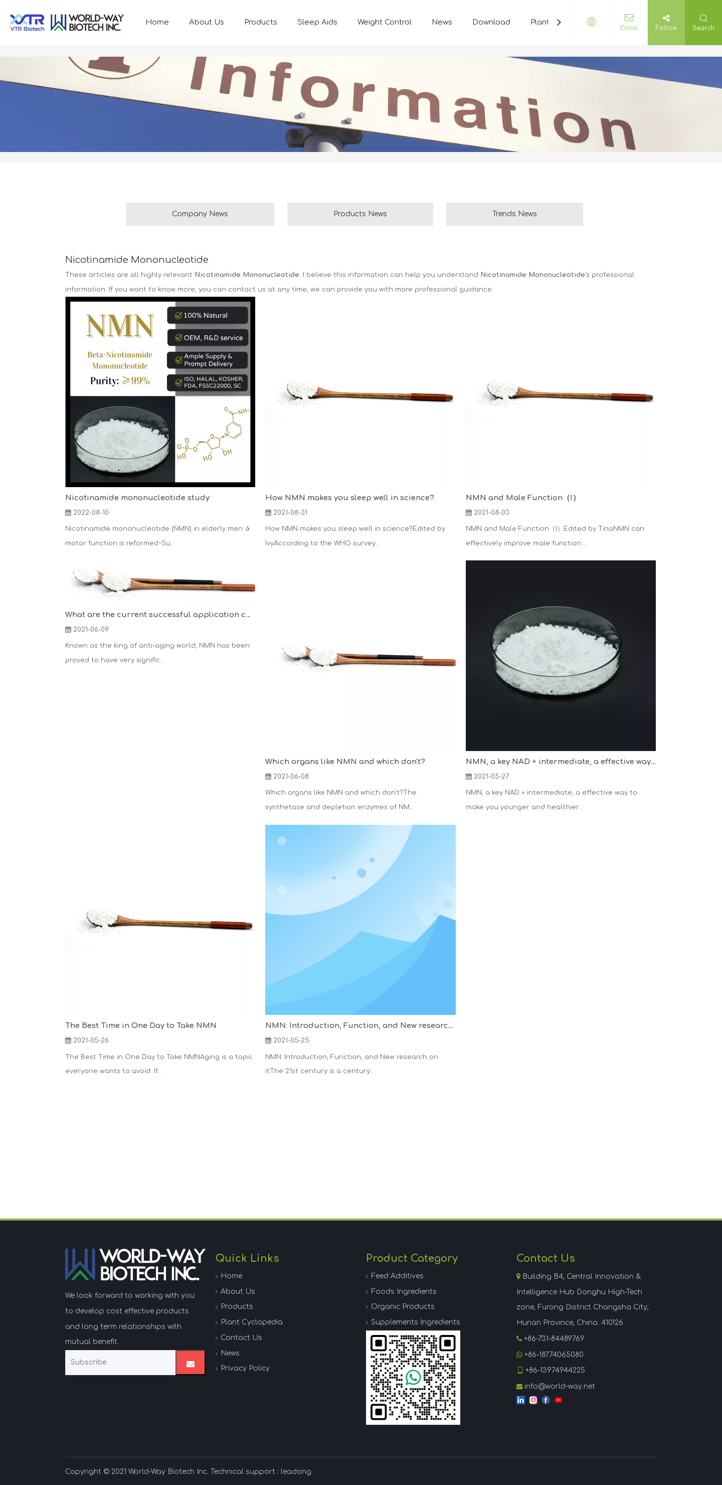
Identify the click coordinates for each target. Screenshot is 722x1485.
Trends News (514, 214)
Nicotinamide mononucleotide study (137, 498)
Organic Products (403, 1306)
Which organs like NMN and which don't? (345, 762)
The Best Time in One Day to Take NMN (141, 1025)
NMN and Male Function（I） (523, 498)
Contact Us (241, 1338)
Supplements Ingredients (415, 1322)
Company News (200, 214)
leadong (296, 1471)
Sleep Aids (317, 22)
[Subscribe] (118, 1363)
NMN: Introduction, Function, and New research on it (360, 1025)
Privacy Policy (245, 1368)
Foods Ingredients (404, 1291)
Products (260, 22)
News (442, 22)
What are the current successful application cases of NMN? (160, 615)
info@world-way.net (559, 1386)
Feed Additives (397, 1276)
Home (157, 22)
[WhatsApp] (413, 1377)
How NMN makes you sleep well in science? (349, 498)
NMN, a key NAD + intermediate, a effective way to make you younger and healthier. (561, 762)
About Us (206, 22)
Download (491, 22)
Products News (360, 214)
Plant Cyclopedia (252, 1322)
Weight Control (384, 22)
